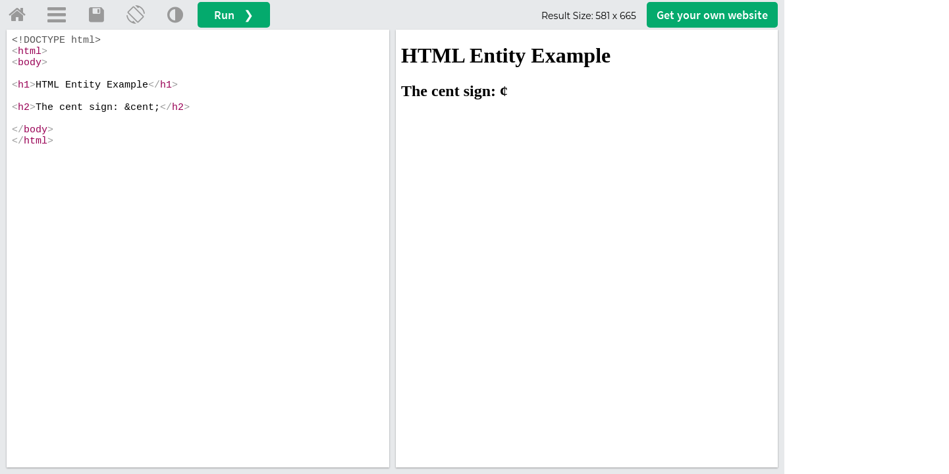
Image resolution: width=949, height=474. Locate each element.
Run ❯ (234, 14)
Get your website (712, 14)
